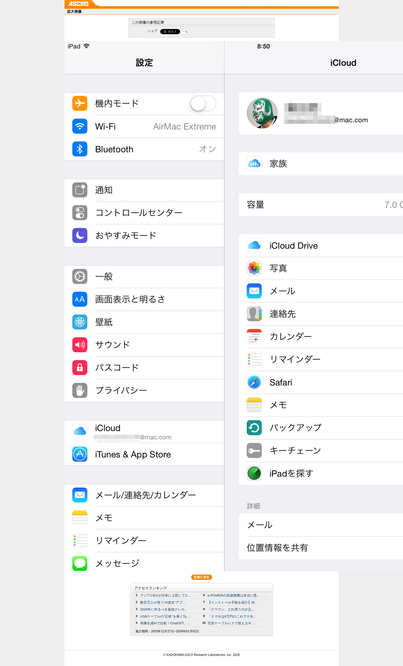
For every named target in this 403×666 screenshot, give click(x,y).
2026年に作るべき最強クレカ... (164, 609)
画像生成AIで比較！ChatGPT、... (165, 623)
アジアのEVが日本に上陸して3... (165, 595)
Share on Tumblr (221, 31)
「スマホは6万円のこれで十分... (232, 616)
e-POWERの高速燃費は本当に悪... (234, 595)
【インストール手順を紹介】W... (232, 602)
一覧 (185, 31)
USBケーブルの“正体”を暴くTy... (164, 616)
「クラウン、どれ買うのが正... (231, 609)
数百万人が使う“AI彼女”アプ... (163, 602)
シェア (152, 31)
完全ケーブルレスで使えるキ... (231, 623)
